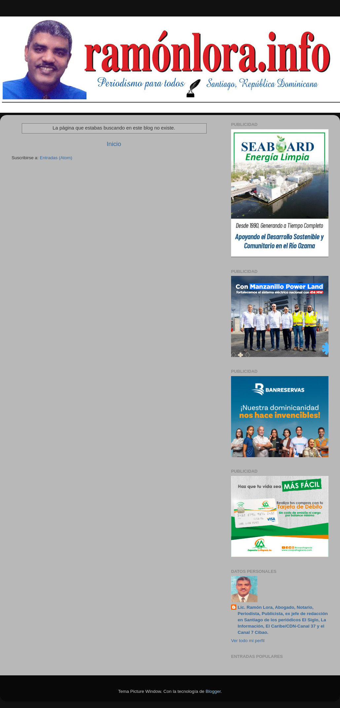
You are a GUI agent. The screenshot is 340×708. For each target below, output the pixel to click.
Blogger (213, 691)
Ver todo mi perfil (247, 640)
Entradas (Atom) (56, 157)
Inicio (114, 143)
